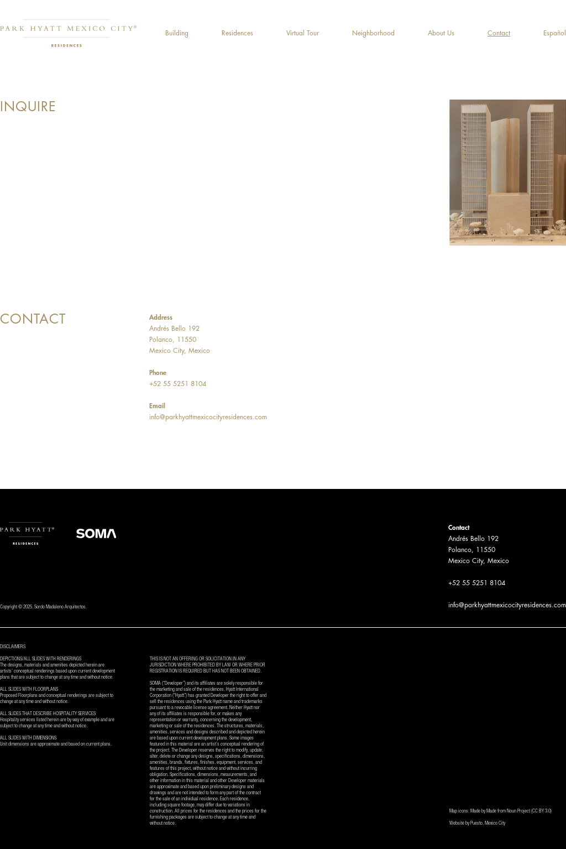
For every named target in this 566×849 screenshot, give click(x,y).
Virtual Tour (302, 33)
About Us (441, 33)
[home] (68, 33)
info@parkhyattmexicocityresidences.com (208, 417)
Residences (237, 33)
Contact (499, 33)
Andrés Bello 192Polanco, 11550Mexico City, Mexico (179, 339)
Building (176, 33)
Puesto (476, 823)
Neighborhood (373, 33)
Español (554, 33)
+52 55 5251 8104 (177, 384)
